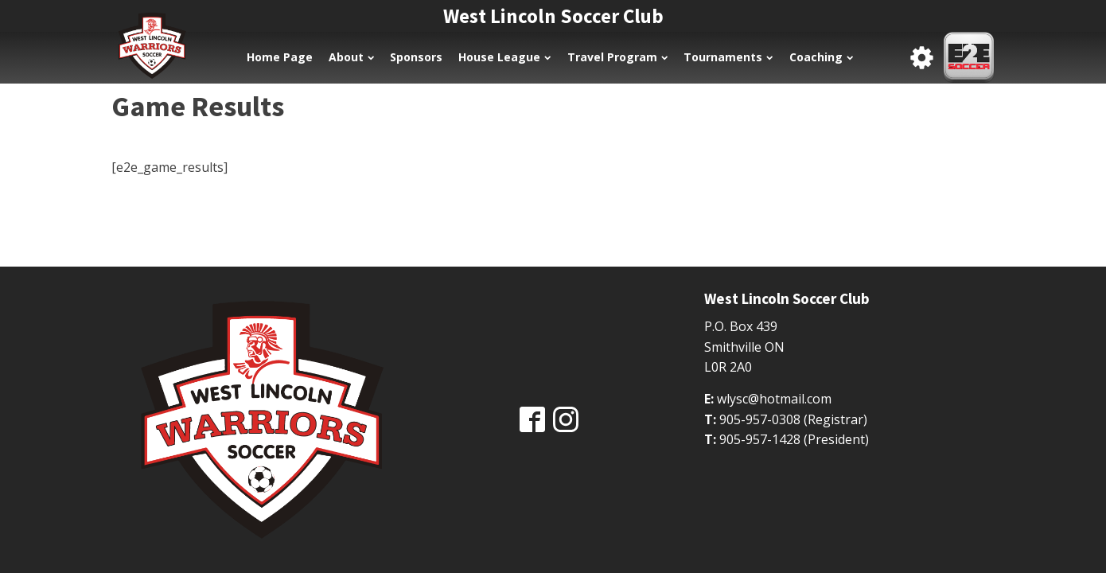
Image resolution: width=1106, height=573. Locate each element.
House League (504, 56)
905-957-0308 (759, 419)
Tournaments (728, 56)
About (351, 56)
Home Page (280, 56)
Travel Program (617, 56)
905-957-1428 (759, 439)
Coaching (821, 56)
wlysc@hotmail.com (774, 398)
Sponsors (416, 56)
